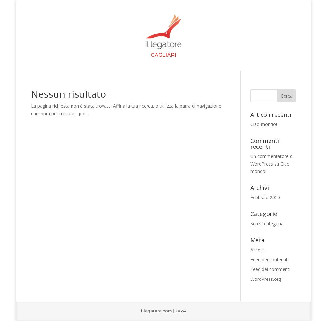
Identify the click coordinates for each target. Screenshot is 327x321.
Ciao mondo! (263, 124)
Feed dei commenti (270, 269)
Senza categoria (267, 223)
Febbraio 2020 (265, 197)
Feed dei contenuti (269, 260)
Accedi (257, 250)
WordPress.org (265, 279)
